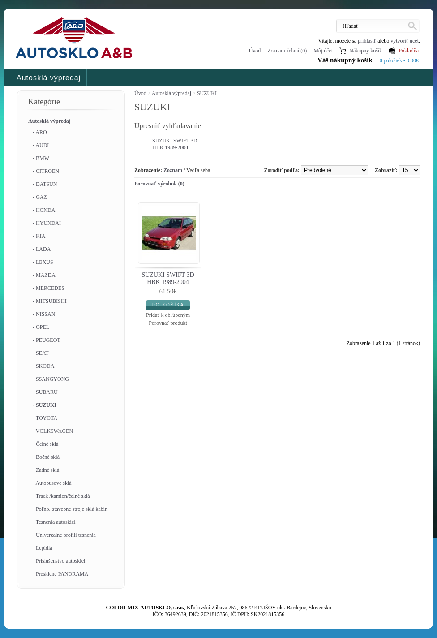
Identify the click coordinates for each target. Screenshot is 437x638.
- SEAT (41, 353)
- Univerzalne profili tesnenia (64, 535)
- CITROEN (46, 171)
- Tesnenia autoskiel (54, 522)
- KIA (39, 236)
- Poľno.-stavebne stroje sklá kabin (70, 509)
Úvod (255, 50)
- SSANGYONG (51, 379)
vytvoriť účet (404, 41)
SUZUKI (207, 93)
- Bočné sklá (46, 457)
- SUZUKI (44, 405)
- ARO (40, 132)
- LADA (42, 249)
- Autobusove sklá (52, 483)
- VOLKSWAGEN (53, 431)
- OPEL (41, 327)
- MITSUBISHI (50, 301)
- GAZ (40, 197)
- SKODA (43, 366)
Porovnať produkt (168, 323)
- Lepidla (42, 548)
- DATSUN (45, 184)
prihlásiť (367, 41)
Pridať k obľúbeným (168, 315)
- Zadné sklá (46, 470)
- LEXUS (43, 262)
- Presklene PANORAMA (60, 574)
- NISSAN (44, 314)
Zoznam (172, 170)
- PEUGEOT (46, 340)
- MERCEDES (48, 288)
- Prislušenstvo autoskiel (59, 561)
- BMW (41, 158)
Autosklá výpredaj (49, 78)
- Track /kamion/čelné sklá (61, 496)
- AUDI (41, 145)
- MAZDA (44, 275)
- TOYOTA (45, 418)
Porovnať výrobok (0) (159, 184)
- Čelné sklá (45, 444)
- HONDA (44, 210)
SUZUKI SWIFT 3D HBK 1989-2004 (174, 144)
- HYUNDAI (47, 223)
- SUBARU (45, 392)
